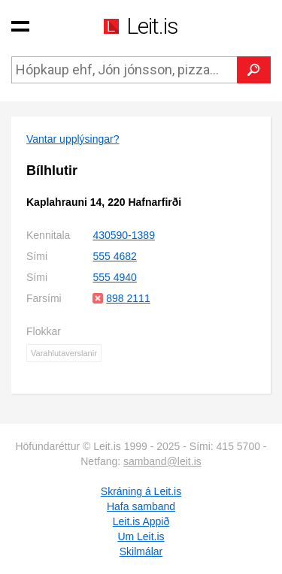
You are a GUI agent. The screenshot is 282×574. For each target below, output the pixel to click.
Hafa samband (141, 506)
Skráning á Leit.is (141, 491)
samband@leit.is (162, 461)
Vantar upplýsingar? (72, 139)
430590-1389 (123, 235)
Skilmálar (141, 551)
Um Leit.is (140, 536)
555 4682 (114, 256)
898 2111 (128, 298)
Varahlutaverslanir (64, 353)
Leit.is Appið (141, 521)
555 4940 (114, 277)
